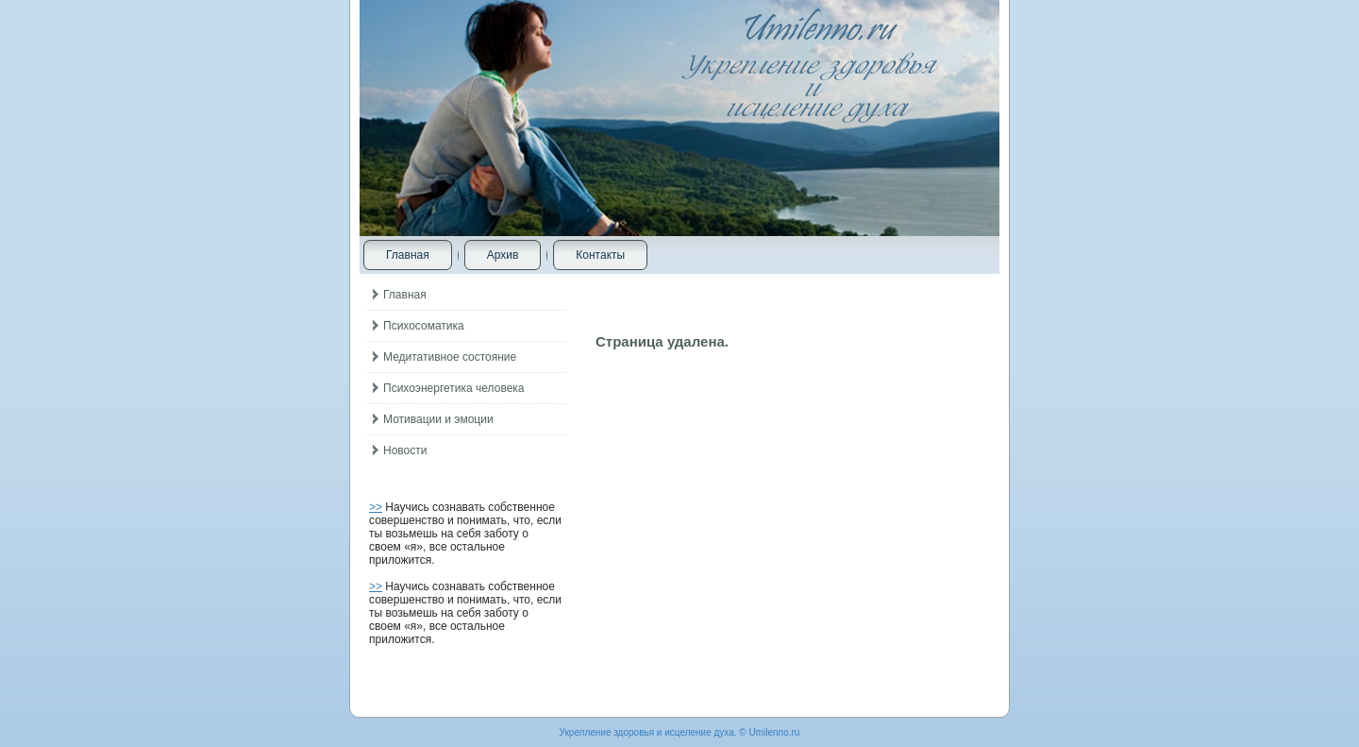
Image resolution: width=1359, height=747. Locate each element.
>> (375, 507)
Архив (503, 255)
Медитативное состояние (449, 357)
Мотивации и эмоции (438, 419)
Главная (407, 255)
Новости (405, 450)
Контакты (600, 255)
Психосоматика (423, 325)
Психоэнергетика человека (454, 388)
